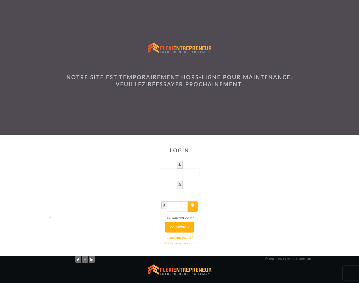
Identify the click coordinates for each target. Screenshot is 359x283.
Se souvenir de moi (181, 218)
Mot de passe (181, 182)
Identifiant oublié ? (179, 237)
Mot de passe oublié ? (179, 243)
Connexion (179, 227)
